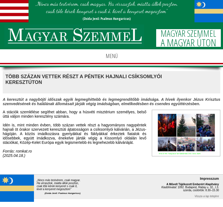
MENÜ (112, 56)
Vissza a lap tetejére (206, 196)
